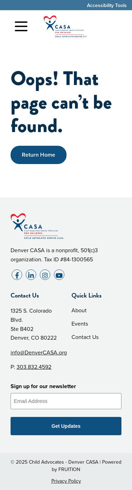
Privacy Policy (66, 481)
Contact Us (85, 337)
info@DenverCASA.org (39, 352)
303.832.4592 (34, 367)
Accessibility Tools (107, 5)
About (79, 310)
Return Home (38, 155)
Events (79, 324)
